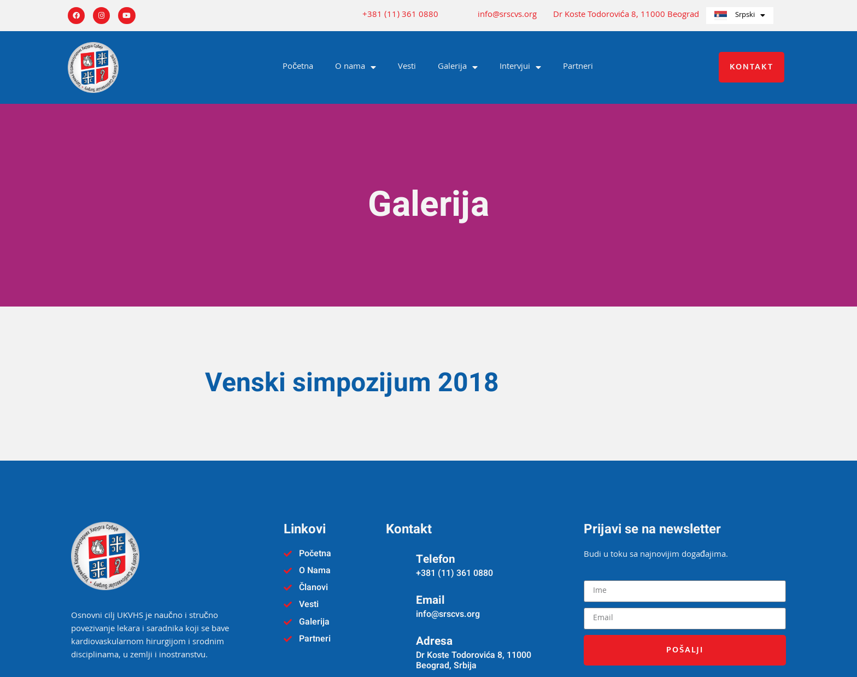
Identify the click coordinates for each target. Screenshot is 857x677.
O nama (355, 67)
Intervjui (520, 67)
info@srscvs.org (507, 15)
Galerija (458, 67)
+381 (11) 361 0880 (400, 15)
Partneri (578, 67)
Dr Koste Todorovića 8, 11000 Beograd (626, 15)
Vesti (407, 67)
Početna (298, 67)
